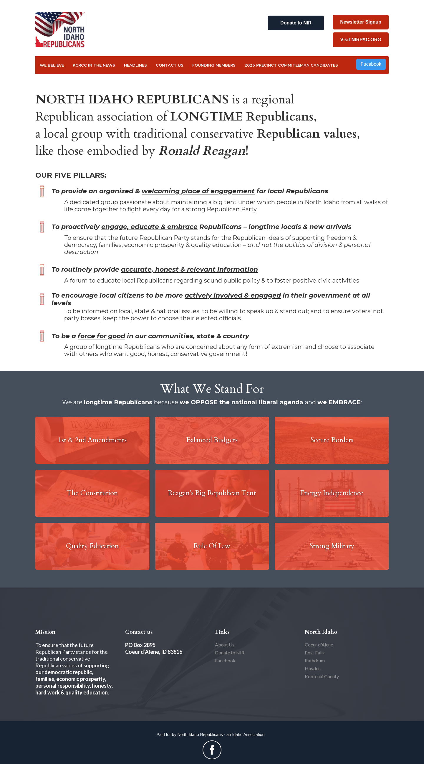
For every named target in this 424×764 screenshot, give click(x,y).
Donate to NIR (296, 22)
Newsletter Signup (360, 21)
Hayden (313, 668)
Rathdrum (315, 660)
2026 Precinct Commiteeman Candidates (291, 65)
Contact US (169, 65)
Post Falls (314, 652)
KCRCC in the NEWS (94, 65)
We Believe (52, 65)
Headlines (135, 65)
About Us (224, 644)
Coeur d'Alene (319, 644)
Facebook (371, 64)
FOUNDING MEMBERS (214, 65)
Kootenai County (322, 676)
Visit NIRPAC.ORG (360, 39)
